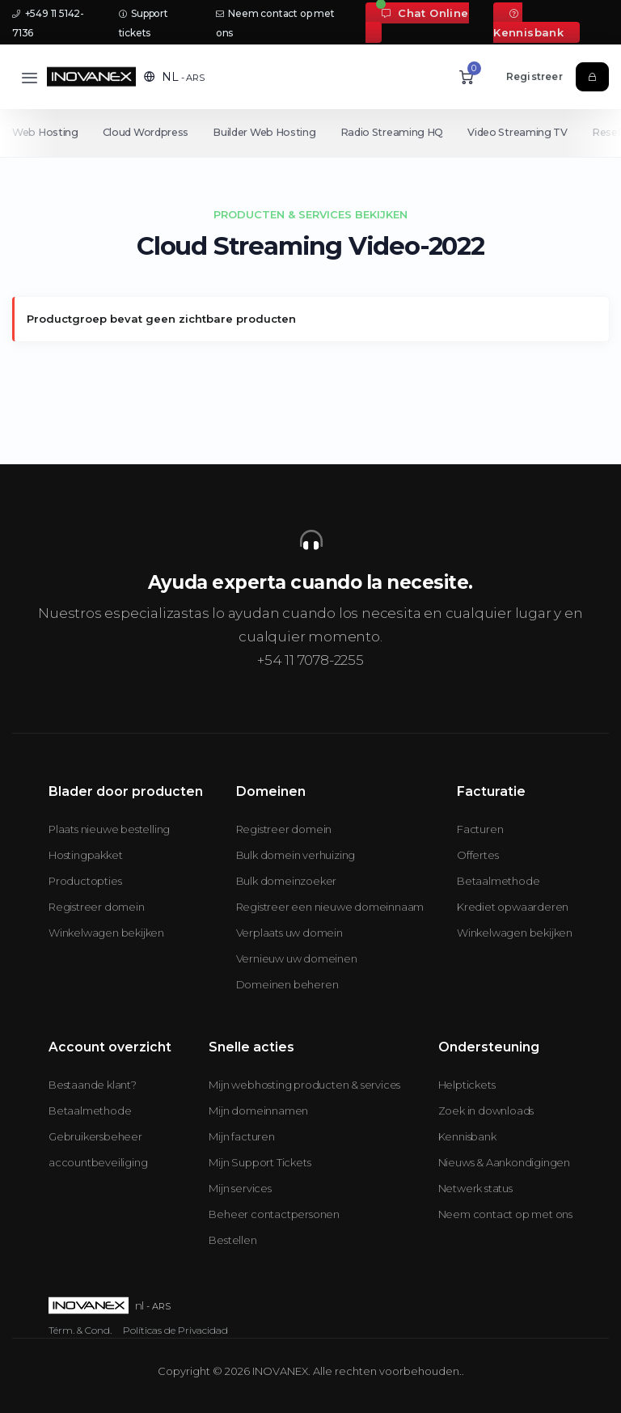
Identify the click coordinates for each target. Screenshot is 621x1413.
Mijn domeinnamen (258, 1110)
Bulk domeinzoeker (286, 880)
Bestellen (232, 1239)
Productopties (85, 880)
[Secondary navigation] (310, 132)
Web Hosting (45, 132)
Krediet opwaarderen (512, 906)
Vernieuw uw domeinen (296, 958)
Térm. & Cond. (80, 1330)
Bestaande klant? (93, 1084)
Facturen (480, 829)
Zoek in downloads (486, 1110)
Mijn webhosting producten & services (304, 1084)
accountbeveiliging (98, 1162)
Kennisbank (528, 24)
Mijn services (240, 1188)
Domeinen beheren (287, 984)
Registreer (534, 76)
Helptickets (467, 1084)
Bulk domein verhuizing (296, 854)
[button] (174, 77)
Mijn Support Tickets (259, 1162)
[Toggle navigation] (29, 77)
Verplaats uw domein (289, 932)
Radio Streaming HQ (398, 132)
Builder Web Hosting (267, 132)
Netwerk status (475, 1188)
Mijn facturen (241, 1136)
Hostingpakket (85, 854)
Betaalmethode (498, 880)
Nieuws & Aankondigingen (504, 1162)
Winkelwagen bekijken (106, 932)
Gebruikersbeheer (95, 1136)
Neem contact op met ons (505, 1214)
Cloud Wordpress (147, 132)
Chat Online (425, 12)
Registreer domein (97, 906)
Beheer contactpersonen (274, 1214)
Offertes (477, 854)
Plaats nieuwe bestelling (109, 829)
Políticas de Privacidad (175, 1330)
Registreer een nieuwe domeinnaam (330, 906)
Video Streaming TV (525, 132)
